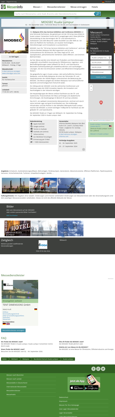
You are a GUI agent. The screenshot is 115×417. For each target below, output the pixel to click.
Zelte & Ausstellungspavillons (13, 316)
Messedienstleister (56, 7)
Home (4, 359)
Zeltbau (5, 312)
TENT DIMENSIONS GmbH (16, 304)
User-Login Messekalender (68, 409)
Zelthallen (6, 317)
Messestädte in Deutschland (17, 383)
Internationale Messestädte (16, 387)
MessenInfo (12, 7)
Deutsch (109, 2)
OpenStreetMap (101, 120)
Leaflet (91, 120)
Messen (37, 7)
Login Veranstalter (65, 413)
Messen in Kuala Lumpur (99, 134)
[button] (101, 102)
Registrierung (11, 2)
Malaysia (26, 359)
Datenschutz (63, 397)
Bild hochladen (12, 215)
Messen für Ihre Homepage (69, 405)
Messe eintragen (79, 7)
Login (3, 2)
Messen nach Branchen (15, 375)
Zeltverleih (6, 319)
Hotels (95, 7)
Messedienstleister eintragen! (13, 330)
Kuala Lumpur (68, 359)
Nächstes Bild (37, 289)
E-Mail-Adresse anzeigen (11, 71)
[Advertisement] (57, 163)
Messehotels (11, 394)
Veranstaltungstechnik (11, 314)
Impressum (63, 401)
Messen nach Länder (14, 379)
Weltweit (14, 359)
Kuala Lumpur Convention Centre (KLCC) (99, 125)
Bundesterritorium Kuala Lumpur (46, 359)
